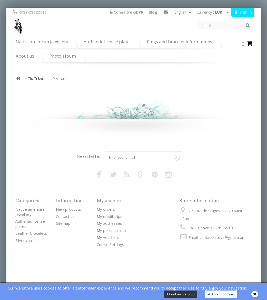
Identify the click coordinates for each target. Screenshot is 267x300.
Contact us (166, 13)
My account (110, 200)
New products (68, 209)
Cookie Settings (110, 244)
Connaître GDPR (126, 12)
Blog (153, 12)
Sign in (245, 12)
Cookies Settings (181, 294)
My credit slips (109, 216)
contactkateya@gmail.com (222, 237)
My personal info (111, 230)
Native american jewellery (42, 42)
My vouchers (108, 237)
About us (25, 56)
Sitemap (63, 223)
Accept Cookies (221, 294)
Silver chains (26, 240)
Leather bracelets (31, 233)
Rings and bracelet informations (179, 42)
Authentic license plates (108, 42)
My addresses (109, 223)
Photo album (63, 56)
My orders (106, 209)
